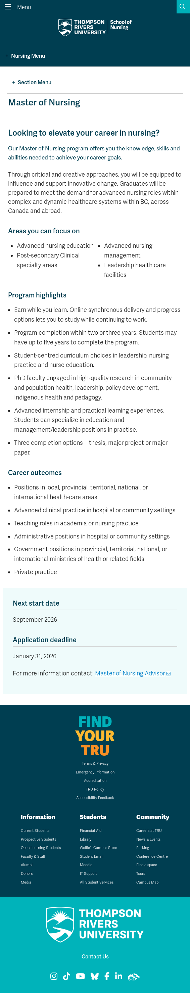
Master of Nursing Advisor (130, 673)
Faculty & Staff (33, 856)
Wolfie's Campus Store (98, 848)
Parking (142, 848)
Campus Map (147, 882)
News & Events (148, 839)
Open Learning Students (41, 848)
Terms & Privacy (95, 763)
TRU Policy (95, 789)
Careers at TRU (149, 831)
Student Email (91, 856)
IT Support (88, 873)
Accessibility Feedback (95, 798)
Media (26, 882)
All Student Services (96, 882)
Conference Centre (152, 856)
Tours (140, 873)
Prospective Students (38, 839)
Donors (27, 873)
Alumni (27, 865)
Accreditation (95, 780)
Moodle (86, 865)
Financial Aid (90, 831)
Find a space (146, 865)
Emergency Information (95, 772)
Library (85, 839)
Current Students (35, 831)
